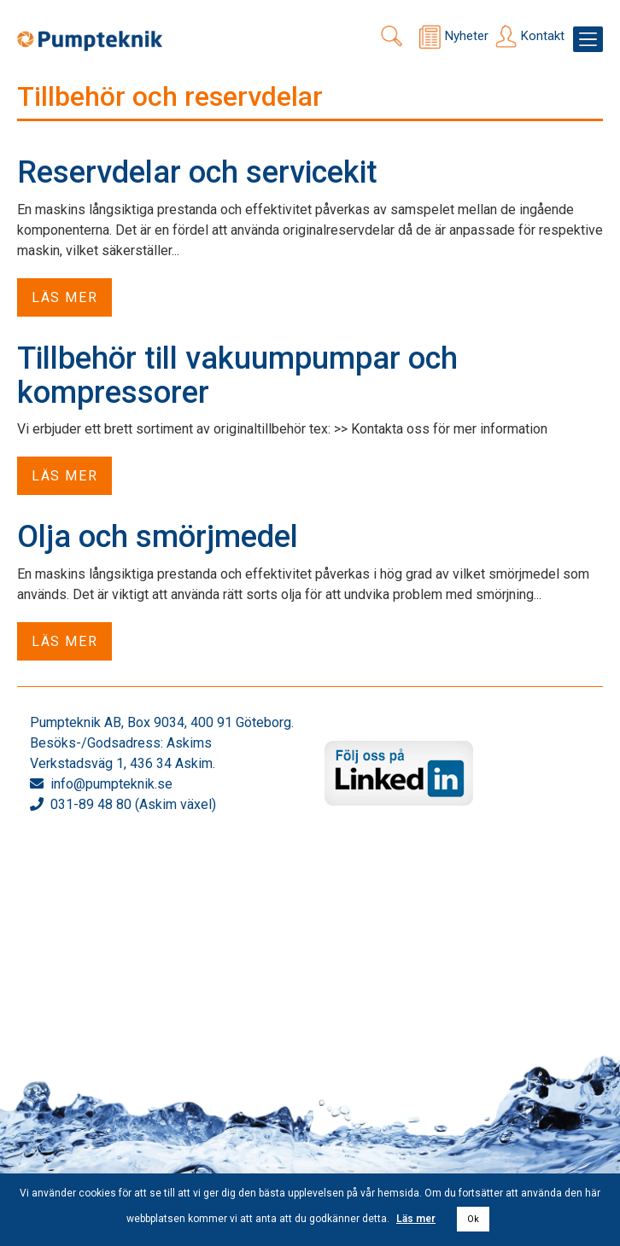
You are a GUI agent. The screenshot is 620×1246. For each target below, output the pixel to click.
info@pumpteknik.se (111, 784)
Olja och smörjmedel (157, 537)
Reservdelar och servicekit (197, 172)
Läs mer (64, 297)
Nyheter (466, 36)
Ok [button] (473, 1219)
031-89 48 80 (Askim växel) (133, 804)
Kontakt (542, 36)
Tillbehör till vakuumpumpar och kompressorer (237, 375)
